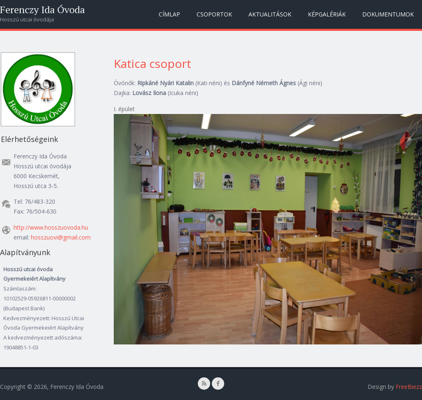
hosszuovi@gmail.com (61, 237)
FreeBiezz (409, 387)
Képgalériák (327, 14)
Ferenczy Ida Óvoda (42, 9)
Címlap (169, 14)
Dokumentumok (388, 14)
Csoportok (214, 14)
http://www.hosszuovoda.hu (51, 227)
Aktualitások (270, 14)
